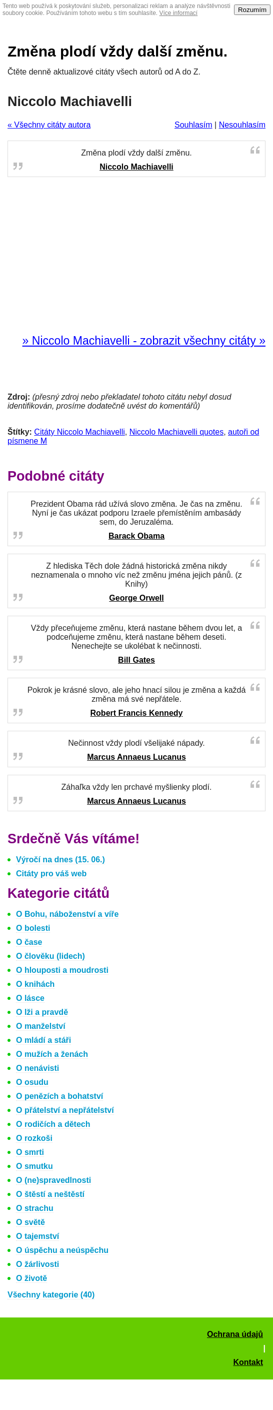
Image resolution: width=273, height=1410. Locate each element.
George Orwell (136, 598)
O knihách (35, 984)
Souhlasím (193, 125)
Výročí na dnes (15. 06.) (60, 859)
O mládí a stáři (43, 1040)
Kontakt (248, 1362)
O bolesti (33, 928)
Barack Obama (136, 536)
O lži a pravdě (42, 1012)
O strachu (35, 1208)
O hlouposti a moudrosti (62, 970)
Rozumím (252, 10)
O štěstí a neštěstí (50, 1194)
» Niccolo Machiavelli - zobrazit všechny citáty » (144, 340)
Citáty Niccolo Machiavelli (79, 432)
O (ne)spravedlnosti (53, 1180)
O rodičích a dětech (53, 1124)
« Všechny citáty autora (49, 125)
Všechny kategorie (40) (51, 1294)
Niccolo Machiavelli (137, 167)
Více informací (179, 13)
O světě (30, 1222)
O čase (29, 942)
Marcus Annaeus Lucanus (136, 757)
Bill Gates (136, 660)
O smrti (30, 1152)
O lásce (30, 998)
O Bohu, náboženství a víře (67, 914)
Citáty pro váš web (51, 873)
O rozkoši (34, 1138)
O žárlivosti (37, 1264)
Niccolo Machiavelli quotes (177, 432)
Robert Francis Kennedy (136, 713)
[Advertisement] (136, 256)
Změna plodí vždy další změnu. (118, 51)
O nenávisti (37, 1068)
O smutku (34, 1166)
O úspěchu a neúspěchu (62, 1250)
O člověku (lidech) (50, 956)
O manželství (41, 1026)
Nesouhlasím (242, 125)
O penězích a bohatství (59, 1096)
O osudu (32, 1082)
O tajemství (37, 1236)
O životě (31, 1278)
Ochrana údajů (235, 1334)
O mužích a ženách (52, 1054)
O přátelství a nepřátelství (65, 1110)
